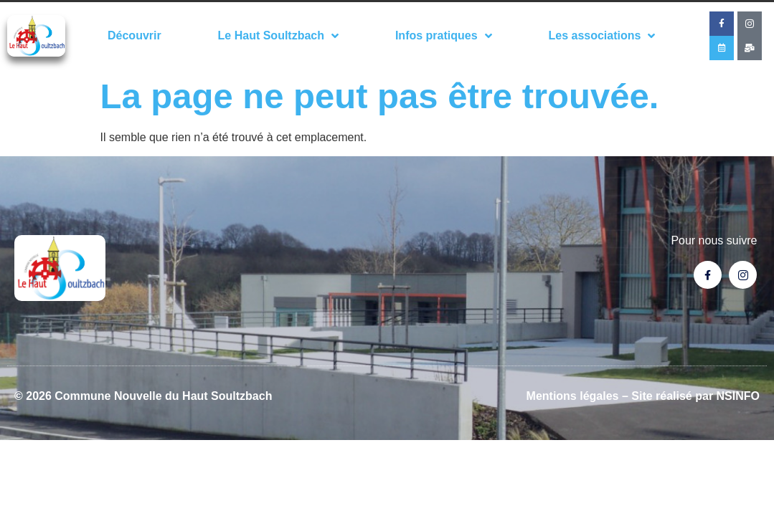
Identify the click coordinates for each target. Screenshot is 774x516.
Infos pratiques (443, 36)
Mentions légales (573, 396)
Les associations (601, 36)
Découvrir (134, 35)
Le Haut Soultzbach (278, 36)
